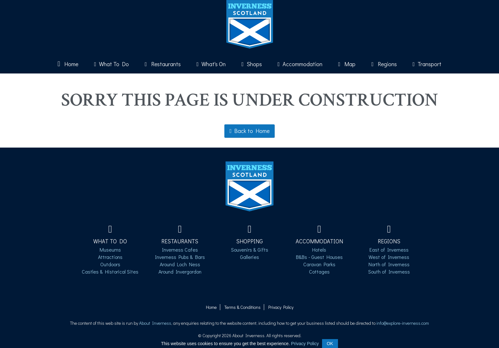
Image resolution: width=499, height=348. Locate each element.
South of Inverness (389, 271)
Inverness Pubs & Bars (180, 257)
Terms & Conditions (242, 307)
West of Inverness (389, 257)
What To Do (111, 64)
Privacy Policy (280, 307)
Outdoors (110, 264)
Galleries (249, 257)
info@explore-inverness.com (402, 323)
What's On (211, 64)
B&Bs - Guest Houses (319, 257)
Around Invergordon (179, 271)
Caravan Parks (319, 264)
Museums (110, 249)
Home (68, 64)
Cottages (319, 271)
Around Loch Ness (180, 264)
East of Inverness (389, 249)
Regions (384, 64)
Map (347, 64)
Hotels (319, 249)
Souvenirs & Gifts (249, 249)
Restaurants (163, 64)
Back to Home (249, 131)
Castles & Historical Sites (110, 271)
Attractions (110, 257)
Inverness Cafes (180, 249)
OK (330, 343)
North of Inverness (389, 264)
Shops (252, 64)
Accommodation (300, 64)
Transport (427, 64)
